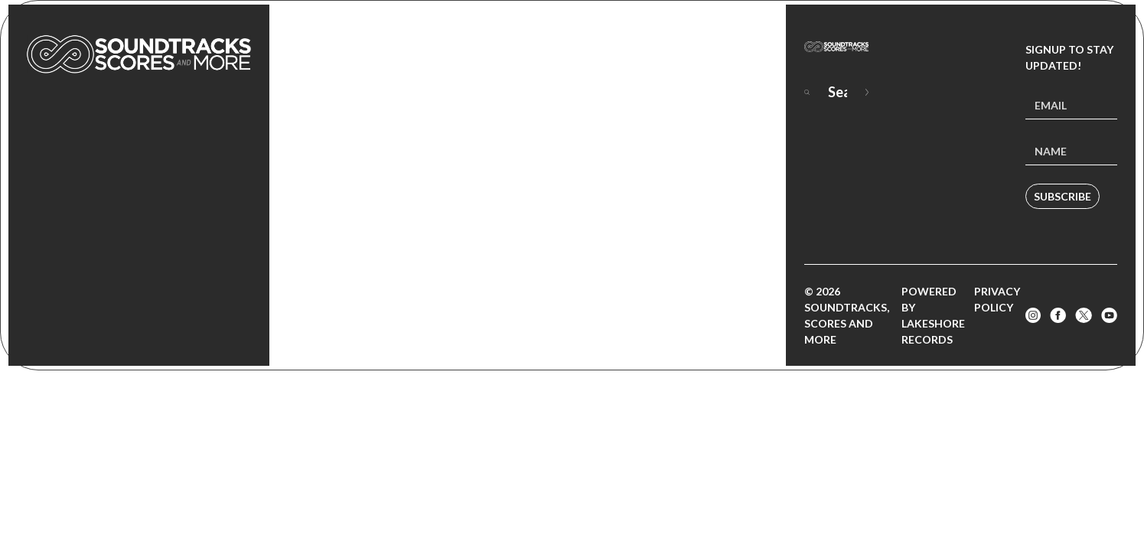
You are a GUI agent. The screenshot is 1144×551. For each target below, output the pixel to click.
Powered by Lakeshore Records (933, 315)
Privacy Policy (997, 299)
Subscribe (1062, 196)
